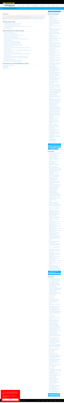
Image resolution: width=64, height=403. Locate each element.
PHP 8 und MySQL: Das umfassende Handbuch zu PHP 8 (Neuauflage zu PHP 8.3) (55, 335)
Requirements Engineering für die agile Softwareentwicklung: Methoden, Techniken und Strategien (55, 360)
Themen (23, 5)
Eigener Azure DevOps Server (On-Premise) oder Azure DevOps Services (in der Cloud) (54, 96)
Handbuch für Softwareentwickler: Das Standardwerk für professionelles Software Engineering (55, 386)
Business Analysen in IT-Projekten (54, 84)
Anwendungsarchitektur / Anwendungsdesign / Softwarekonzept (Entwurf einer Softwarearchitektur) (55, 45)
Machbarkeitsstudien (52, 128)
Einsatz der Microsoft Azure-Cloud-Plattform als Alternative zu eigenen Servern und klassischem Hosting (54, 110)
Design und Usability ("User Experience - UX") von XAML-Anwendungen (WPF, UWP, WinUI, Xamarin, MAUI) (55, 92)
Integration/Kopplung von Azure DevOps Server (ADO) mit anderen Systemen (54, 121)
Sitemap (47, 400)
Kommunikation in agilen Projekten (54, 175)
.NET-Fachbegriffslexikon (8, 51)
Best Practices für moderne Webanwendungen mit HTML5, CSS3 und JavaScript (54, 82)
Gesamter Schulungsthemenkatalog (54, 274)
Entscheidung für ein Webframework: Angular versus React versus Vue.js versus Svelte (54, 23)
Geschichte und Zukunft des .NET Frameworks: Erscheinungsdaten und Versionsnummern (17, 26)
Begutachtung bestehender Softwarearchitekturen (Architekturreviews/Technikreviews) (54, 67)
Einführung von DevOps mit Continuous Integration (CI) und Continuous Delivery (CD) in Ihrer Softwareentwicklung (55, 100)
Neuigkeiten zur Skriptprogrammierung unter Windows (12, 61)
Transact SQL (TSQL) (5, 68)
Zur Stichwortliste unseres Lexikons (54, 11)
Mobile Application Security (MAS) (54, 249)
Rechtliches (59, 400)
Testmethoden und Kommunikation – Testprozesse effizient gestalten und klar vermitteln (54, 182)
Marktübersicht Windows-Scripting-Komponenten (11, 37)
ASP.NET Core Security (52, 377)
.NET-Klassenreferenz (7, 55)
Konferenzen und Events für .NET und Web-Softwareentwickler (13, 35)
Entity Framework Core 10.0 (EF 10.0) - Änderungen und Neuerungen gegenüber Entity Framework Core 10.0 (55, 211)
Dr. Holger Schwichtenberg (21, 400)
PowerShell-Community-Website (9, 58)
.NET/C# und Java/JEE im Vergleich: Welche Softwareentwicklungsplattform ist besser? (55, 33)
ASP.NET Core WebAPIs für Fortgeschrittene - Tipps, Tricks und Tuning (54, 159)
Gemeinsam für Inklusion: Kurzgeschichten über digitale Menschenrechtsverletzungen (53, 324)
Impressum (54, 400)
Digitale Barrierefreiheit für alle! (54, 322)
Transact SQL (40, 15)
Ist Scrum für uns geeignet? (53, 124)
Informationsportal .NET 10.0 (8, 46)
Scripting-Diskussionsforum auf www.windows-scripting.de (13, 45)
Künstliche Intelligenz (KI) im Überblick (55, 153)
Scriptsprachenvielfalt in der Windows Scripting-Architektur (13, 23)
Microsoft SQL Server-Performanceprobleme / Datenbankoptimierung (52, 139)
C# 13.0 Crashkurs (52, 315)
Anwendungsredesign (52, 48)
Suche (57, 5)
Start (19, 5)
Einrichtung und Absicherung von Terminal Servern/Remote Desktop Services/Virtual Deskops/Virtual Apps (54, 107)
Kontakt (50, 400)
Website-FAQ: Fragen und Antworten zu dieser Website (12, 52)
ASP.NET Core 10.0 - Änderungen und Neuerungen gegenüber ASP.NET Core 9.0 (55, 205)
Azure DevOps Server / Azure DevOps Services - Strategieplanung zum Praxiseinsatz (54, 60)
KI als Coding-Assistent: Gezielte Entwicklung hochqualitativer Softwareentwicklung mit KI (54, 188)
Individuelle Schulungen (35, 5)
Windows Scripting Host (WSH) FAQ (9, 32)
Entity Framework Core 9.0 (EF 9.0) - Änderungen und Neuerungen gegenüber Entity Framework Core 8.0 (55, 266)
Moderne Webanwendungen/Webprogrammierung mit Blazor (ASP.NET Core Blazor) (55, 29)
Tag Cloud (42, 400)
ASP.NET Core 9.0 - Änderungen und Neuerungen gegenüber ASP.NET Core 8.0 (55, 244)
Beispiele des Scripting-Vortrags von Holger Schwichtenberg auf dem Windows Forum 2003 (18, 50)
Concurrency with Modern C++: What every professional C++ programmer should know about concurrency (54, 341)
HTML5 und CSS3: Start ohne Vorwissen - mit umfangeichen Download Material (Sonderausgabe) (55, 370)
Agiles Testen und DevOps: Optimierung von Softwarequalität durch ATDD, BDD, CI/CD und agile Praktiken (55, 170)
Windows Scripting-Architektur (8, 28)
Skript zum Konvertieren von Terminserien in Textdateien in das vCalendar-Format (16, 57)
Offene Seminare (42, 5)
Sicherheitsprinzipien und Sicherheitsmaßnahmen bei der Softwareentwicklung (54, 179)
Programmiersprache (30, 15)
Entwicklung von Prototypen (53, 119)
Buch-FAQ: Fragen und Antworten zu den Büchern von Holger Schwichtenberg (16, 38)
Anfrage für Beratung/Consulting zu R (54, 144)
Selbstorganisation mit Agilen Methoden (55, 250)
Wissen (48, 5)
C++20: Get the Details (52, 343)
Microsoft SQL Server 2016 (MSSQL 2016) (8, 65)
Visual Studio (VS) (5, 67)
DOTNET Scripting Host (7, 48)
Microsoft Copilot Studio (52, 215)
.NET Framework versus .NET (53, 31)
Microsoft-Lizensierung (52, 142)
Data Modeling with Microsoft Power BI (55, 326)
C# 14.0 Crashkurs (52, 295)
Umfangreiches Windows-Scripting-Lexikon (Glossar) (12, 41)
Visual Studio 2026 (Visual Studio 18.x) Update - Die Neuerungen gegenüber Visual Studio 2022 (54, 195)
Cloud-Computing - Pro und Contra (54, 85)
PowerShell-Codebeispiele (8, 40)
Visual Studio (31, 18)
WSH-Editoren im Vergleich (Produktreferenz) (11, 33)
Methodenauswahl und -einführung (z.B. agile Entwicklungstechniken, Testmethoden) (54, 133)
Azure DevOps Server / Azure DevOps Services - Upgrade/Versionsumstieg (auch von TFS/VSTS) (54, 63)
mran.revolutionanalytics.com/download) (37, 16)
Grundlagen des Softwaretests (53, 174)
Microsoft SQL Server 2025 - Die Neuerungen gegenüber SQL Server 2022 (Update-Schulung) (54, 233)
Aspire (50, 240)
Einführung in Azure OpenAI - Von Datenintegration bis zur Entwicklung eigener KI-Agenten (54, 254)
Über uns (53, 5)
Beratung (28, 5)
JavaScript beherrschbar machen (54, 125)
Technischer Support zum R (53, 148)
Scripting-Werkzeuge (7, 27)
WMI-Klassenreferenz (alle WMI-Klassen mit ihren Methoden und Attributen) (15, 56)
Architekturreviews (52, 49)
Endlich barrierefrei (52, 298)
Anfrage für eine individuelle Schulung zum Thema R (53, 272)
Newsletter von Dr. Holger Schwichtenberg (10, 36)
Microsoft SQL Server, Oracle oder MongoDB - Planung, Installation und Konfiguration (54, 136)
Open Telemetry (51, 251)
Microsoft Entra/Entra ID (52, 154)
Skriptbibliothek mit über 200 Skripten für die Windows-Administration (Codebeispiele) (17, 53)
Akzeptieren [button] (10, 399)
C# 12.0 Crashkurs (52, 351)
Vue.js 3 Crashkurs (52, 384)
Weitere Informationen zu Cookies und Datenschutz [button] (9, 396)
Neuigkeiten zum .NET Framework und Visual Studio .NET (12, 43)
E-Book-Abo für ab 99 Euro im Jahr (54, 395)
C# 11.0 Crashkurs (52, 366)
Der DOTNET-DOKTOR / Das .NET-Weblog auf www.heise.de (13, 60)
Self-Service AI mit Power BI (53, 353)
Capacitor (50, 201)
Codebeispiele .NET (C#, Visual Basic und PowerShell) (12, 42)
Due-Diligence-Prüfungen (53, 94)
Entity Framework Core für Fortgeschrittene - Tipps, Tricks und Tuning (54, 164)
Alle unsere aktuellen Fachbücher (54, 393)
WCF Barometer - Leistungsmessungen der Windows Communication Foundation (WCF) (17, 47)
